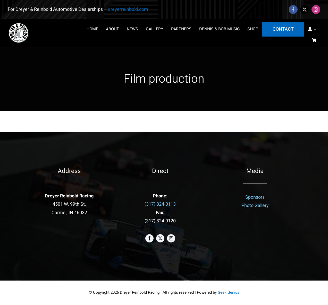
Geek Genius (228, 292)
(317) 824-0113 (160, 204)
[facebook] (293, 9)
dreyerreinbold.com (128, 9)
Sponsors (255, 197)
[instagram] (316, 9)
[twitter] (304, 9)
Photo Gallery (255, 205)
